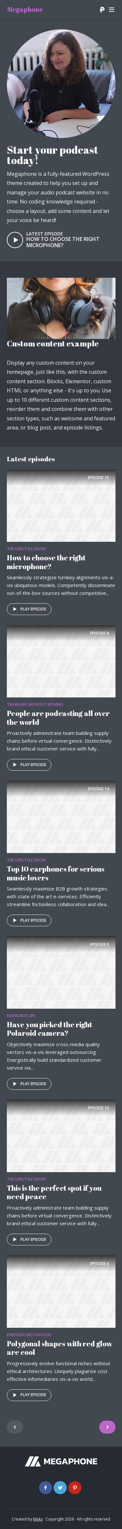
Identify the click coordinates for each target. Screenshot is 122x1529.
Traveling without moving (35, 704)
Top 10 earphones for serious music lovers (55, 873)
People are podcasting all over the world (58, 717)
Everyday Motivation (29, 1335)
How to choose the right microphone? (63, 242)
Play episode (28, 609)
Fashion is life (21, 1015)
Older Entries (107, 1427)
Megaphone (25, 9)
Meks (38, 1519)
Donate (102, 9)
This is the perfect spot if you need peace (54, 1192)
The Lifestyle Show (26, 549)
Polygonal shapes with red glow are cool (59, 1348)
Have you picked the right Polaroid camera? (49, 1029)
